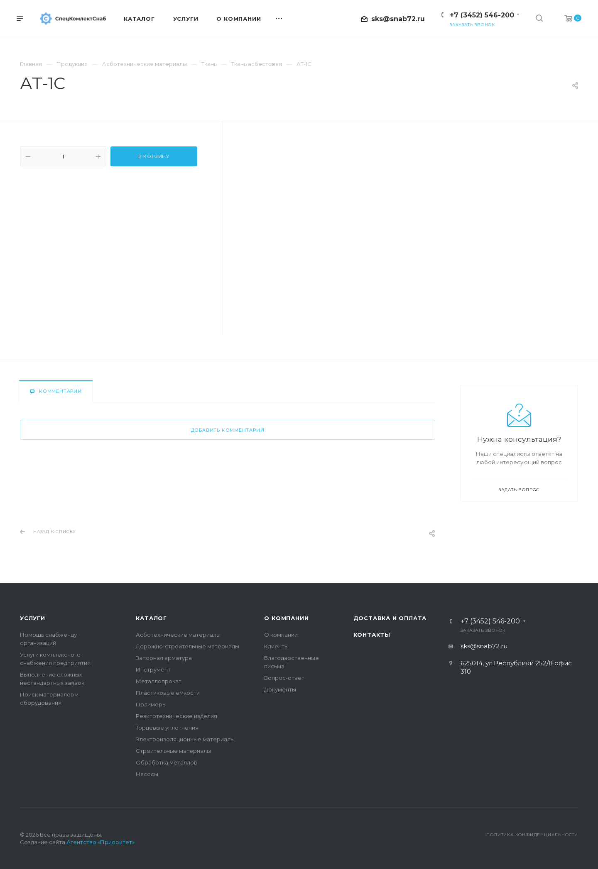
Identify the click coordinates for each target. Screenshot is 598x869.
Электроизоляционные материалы (185, 739)
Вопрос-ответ (284, 677)
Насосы (147, 774)
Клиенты (276, 646)
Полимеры (151, 704)
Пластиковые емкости (168, 692)
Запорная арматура (164, 658)
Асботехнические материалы (178, 634)
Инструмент (153, 669)
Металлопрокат (158, 681)
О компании (286, 618)
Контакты (371, 634)
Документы (280, 689)
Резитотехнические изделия (176, 716)
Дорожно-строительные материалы (187, 646)
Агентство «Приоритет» (100, 842)
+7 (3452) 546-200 (482, 15)
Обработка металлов (166, 762)
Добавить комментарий (228, 430)
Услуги (32, 618)
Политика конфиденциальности (532, 834)
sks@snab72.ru (398, 19)
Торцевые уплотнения (167, 727)
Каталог (151, 618)
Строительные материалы (173, 750)
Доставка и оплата (390, 618)
